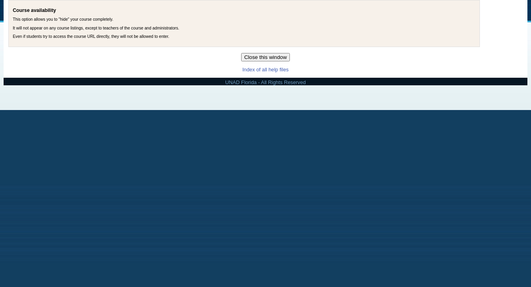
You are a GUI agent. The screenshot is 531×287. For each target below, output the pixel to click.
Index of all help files (265, 70)
